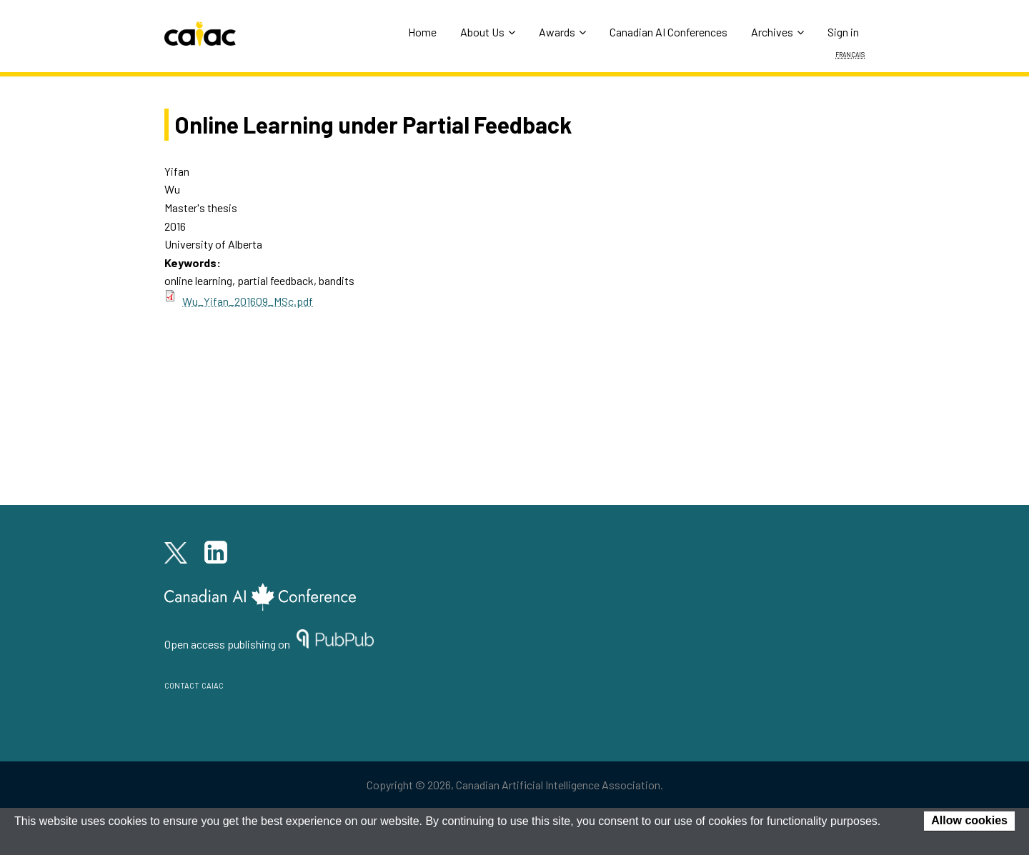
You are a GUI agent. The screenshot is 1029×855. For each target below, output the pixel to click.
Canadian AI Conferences (668, 32)
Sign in (843, 32)
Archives (777, 32)
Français (850, 53)
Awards (562, 32)
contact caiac (194, 684)
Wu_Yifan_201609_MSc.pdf (247, 301)
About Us (487, 32)
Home (422, 32)
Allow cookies (969, 820)
